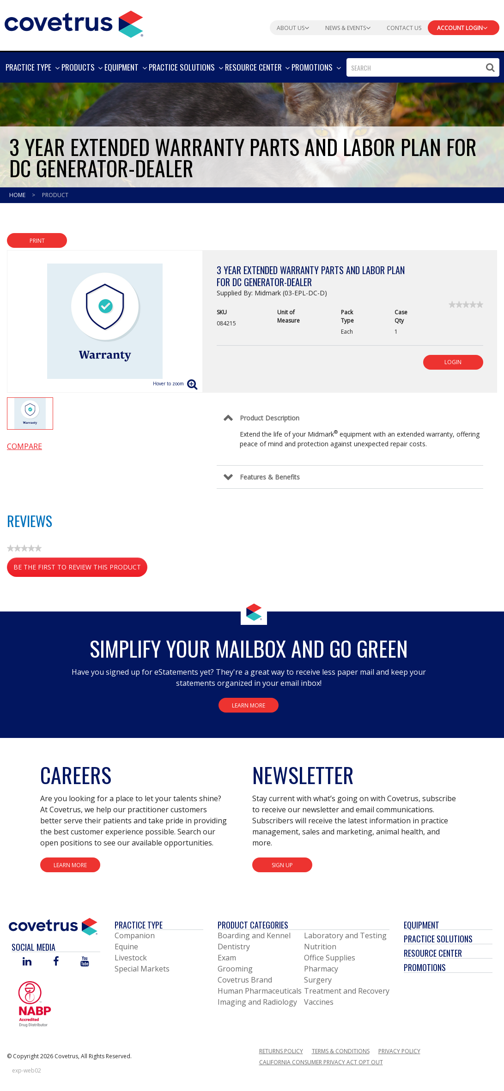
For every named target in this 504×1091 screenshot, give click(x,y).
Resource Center (433, 953)
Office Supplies (329, 958)
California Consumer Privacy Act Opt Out (321, 1062)
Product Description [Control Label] (269, 418)
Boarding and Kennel (254, 935)
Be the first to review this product (80, 569)
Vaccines (319, 1002)
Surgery (318, 980)
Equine (126, 946)
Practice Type (139, 925)
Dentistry (234, 946)
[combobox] (422, 67)
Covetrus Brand (245, 980)
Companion (135, 935)
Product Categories (253, 925)
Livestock (131, 958)
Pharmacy (321, 969)
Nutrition (320, 946)
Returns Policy (281, 1051)
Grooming (235, 969)
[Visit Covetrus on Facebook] (56, 962)
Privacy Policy (399, 1051)
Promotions (425, 967)
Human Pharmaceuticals (260, 991)
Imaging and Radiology (257, 1002)
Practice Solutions (438, 939)
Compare (24, 446)
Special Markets (142, 969)
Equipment (421, 925)
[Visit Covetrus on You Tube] (84, 962)
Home (18, 195)
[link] (466, 304)
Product (55, 195)
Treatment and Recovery (346, 991)
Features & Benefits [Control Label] (270, 477)
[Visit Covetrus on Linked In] (27, 962)
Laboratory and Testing (345, 935)
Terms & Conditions (341, 1051)
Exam (227, 958)
